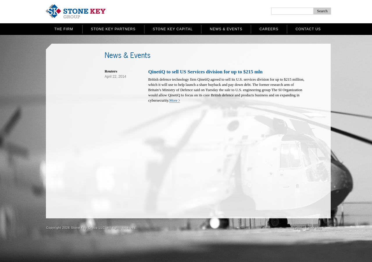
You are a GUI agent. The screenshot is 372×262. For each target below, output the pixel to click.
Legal (298, 228)
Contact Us (308, 29)
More (173, 100)
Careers (269, 29)
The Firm (63, 29)
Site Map (315, 228)
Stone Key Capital (173, 29)
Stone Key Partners (113, 29)
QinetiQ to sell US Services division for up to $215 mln (205, 72)
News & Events (226, 29)
